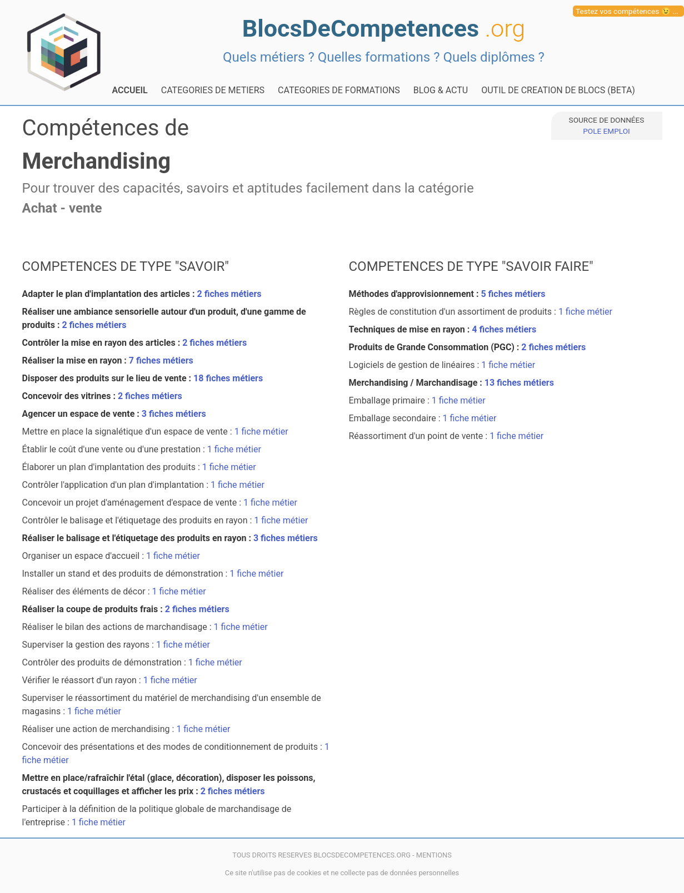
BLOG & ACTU (440, 90)
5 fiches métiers (513, 294)
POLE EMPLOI (606, 131)
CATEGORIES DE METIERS (212, 90)
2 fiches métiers (229, 294)
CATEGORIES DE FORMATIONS (339, 90)
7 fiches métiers (161, 360)
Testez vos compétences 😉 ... (627, 11)
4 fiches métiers (504, 329)
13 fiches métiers (519, 382)
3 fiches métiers (174, 413)
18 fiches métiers (228, 378)
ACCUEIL (130, 90)
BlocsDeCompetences (383, 28)
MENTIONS (434, 855)
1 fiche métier (261, 431)
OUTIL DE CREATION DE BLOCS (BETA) (558, 90)
